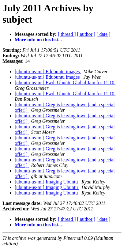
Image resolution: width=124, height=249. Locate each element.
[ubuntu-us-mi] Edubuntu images (48, 71)
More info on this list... (38, 39)
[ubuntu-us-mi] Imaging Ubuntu (47, 181)
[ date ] (103, 34)
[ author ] (86, 34)
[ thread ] (67, 34)
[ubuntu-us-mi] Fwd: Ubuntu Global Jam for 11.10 (65, 82)
